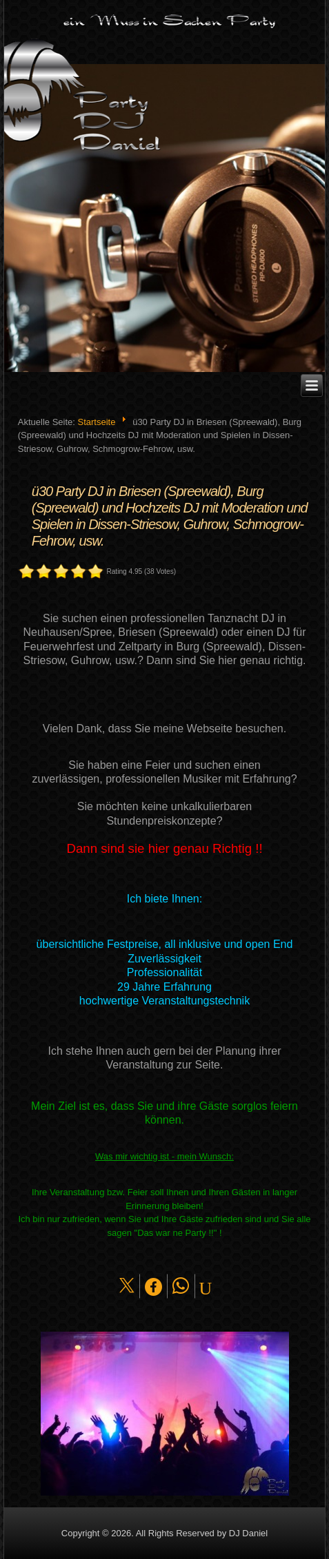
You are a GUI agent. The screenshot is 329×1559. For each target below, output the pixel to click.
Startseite (96, 422)
